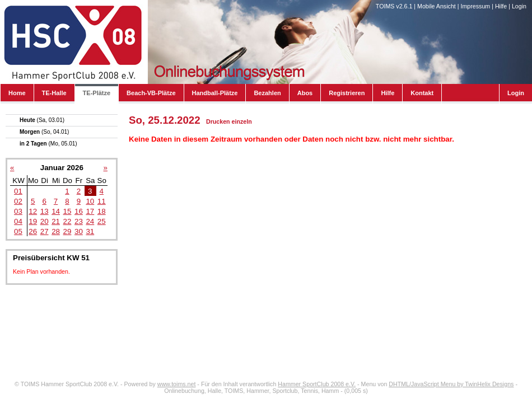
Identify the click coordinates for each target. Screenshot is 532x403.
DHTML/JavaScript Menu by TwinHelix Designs (451, 384)
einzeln (242, 121)
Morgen (44, 132)
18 (101, 211)
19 (33, 221)
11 (101, 201)
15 (67, 211)
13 (44, 211)
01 (18, 191)
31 (90, 231)
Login (519, 6)
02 (18, 201)
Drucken (218, 121)
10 (90, 201)
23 (78, 221)
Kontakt (421, 93)
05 (18, 231)
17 (90, 211)
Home (17, 93)
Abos (305, 93)
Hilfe (501, 6)
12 (33, 211)
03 (18, 211)
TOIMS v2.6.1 (394, 6)
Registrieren (347, 93)
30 (78, 231)
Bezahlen (267, 93)
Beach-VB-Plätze (151, 93)
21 (56, 221)
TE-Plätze (97, 93)
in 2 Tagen (48, 143)
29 (67, 231)
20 (44, 221)
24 (90, 221)
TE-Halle (54, 93)
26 (33, 231)
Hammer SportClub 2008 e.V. (317, 384)
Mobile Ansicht (436, 6)
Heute (42, 120)
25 (101, 221)
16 (78, 211)
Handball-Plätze (215, 93)
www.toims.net (176, 384)
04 (18, 221)
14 (56, 211)
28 (56, 231)
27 (44, 231)
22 (67, 221)
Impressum (475, 6)
